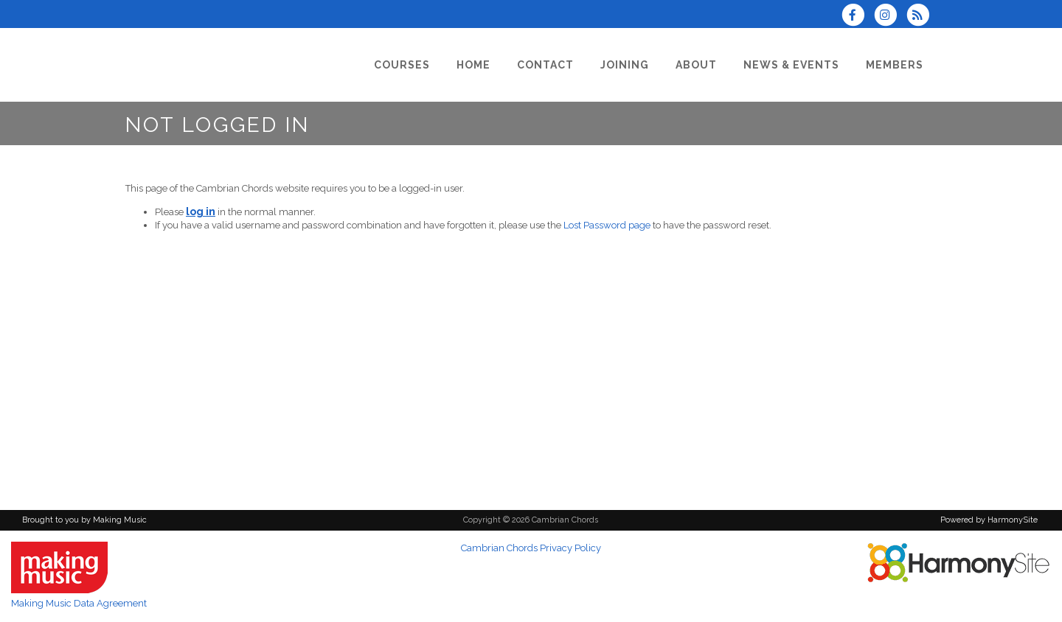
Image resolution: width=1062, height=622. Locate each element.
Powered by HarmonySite (989, 520)
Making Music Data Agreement (79, 603)
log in (200, 211)
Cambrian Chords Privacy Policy (531, 547)
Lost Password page (606, 225)
